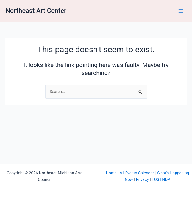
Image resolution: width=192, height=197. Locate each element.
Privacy (142, 179)
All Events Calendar (136, 172)
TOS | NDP (161, 179)
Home (111, 172)
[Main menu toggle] (181, 11)
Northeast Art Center (35, 11)
